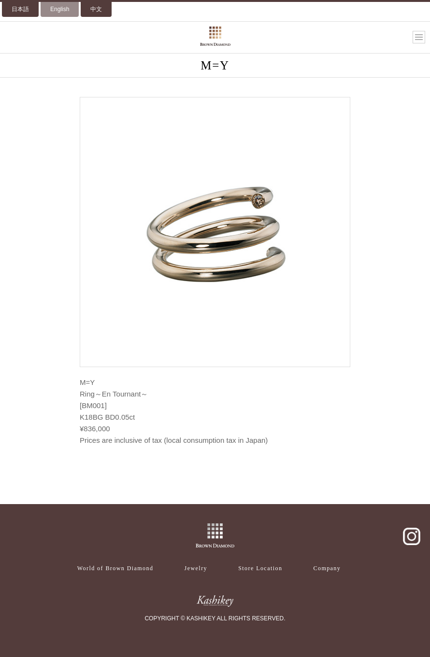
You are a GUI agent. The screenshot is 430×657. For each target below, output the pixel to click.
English (59, 9)
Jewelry (196, 568)
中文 (96, 9)
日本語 (20, 9)
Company (327, 568)
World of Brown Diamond (115, 568)
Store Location (260, 568)
